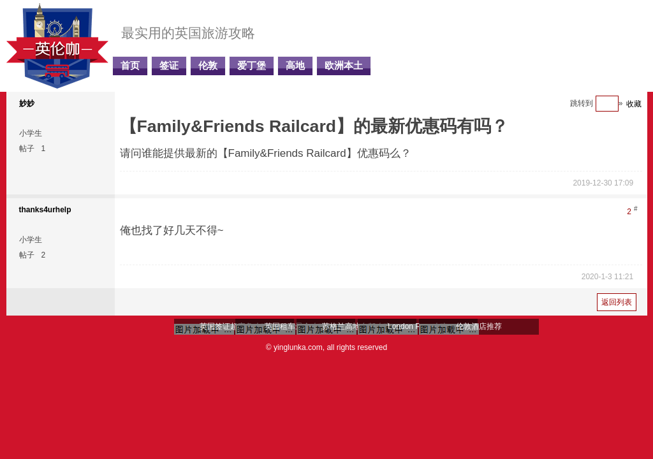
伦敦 (207, 66)
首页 (130, 66)
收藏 (634, 103)
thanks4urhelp (45, 209)
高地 (295, 66)
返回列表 (616, 302)
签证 (169, 66)
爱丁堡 (251, 66)
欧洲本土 (344, 66)
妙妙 (26, 103)
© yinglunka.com (294, 347)
